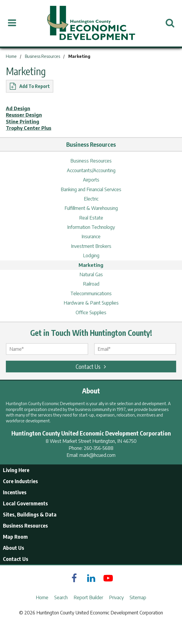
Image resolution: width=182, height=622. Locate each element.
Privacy (116, 597)
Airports (91, 180)
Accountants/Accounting (91, 170)
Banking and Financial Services (91, 189)
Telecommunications (91, 293)
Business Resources (91, 161)
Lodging (91, 255)
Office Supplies (91, 312)
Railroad (91, 284)
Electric (91, 199)
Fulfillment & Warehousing (91, 208)
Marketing (91, 265)
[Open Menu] (12, 23)
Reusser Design (24, 115)
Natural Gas (91, 274)
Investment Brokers (91, 246)
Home (42, 597)
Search (61, 597)
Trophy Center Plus (28, 128)
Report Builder (88, 597)
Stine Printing (22, 122)
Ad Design (18, 108)
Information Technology (91, 227)
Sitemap (138, 597)
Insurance (91, 236)
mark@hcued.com (97, 455)
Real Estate (91, 218)
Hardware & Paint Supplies (91, 303)
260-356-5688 (98, 448)
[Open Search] (170, 23)
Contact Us (92, 366)
